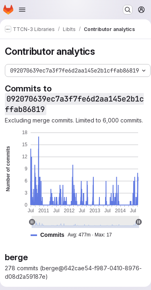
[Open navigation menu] (22, 9)
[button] (74, 235)
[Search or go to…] (127, 9)
